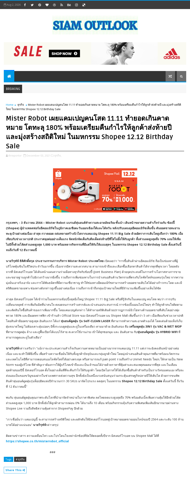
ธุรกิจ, (57, 155)
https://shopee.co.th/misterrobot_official (37, 441)
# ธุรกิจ (20, 459)
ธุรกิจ (20, 105)
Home (9, 105)
